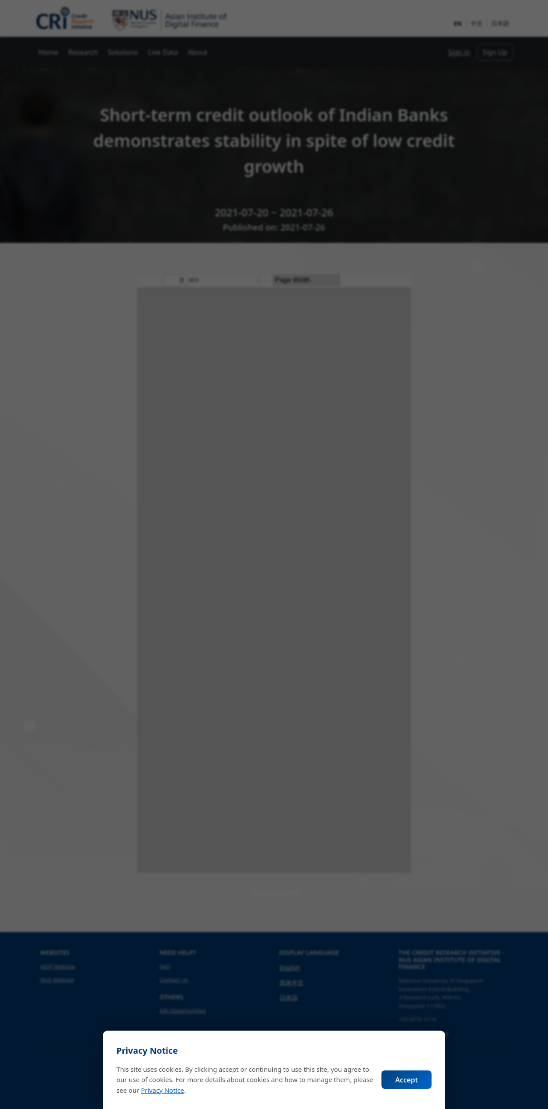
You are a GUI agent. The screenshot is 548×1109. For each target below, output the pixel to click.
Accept (406, 1080)
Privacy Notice (162, 1090)
